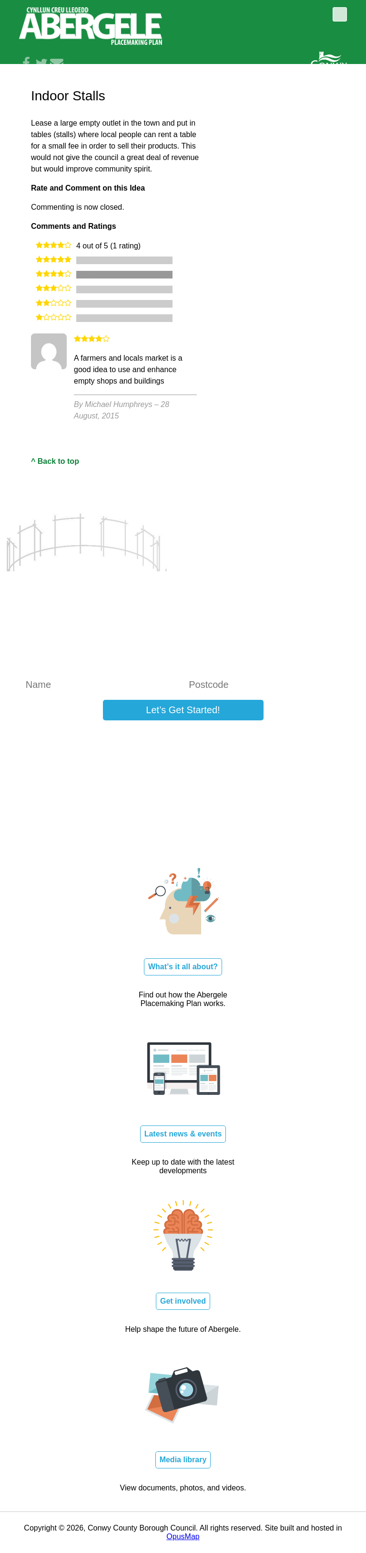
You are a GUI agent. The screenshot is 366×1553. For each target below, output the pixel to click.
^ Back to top (55, 461)
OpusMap (182, 1536)
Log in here (294, 738)
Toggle (340, 14)
